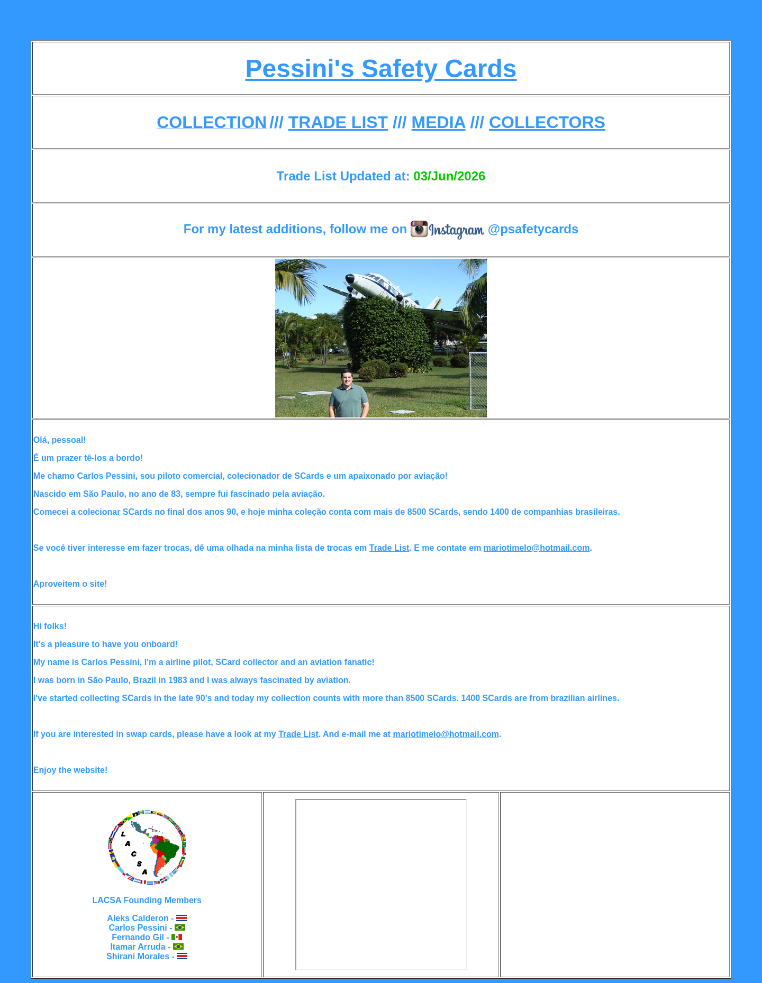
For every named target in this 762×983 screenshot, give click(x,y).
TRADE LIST (338, 122)
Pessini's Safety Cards (381, 68)
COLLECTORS (547, 122)
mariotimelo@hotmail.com (537, 547)
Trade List (389, 547)
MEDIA (439, 122)
